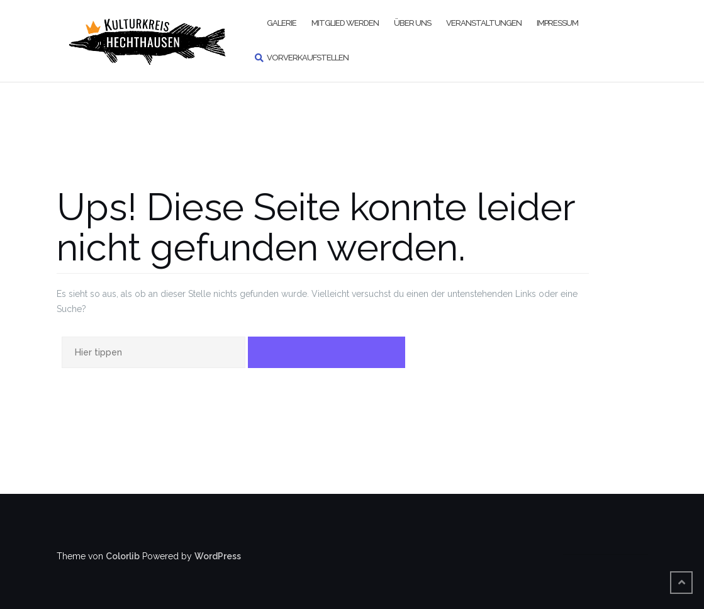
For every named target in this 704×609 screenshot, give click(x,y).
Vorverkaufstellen (308, 57)
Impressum (557, 23)
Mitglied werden (345, 23)
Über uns (412, 23)
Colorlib (123, 556)
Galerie (281, 23)
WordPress (217, 556)
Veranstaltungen (484, 23)
